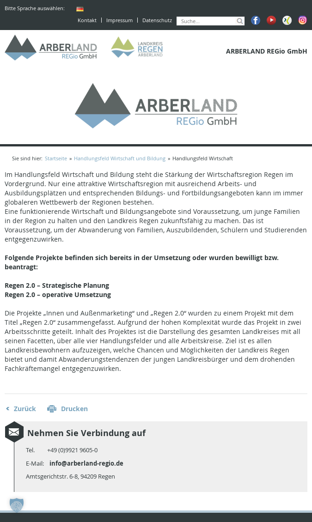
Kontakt (87, 20)
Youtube (271, 20)
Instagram (302, 20)
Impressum (119, 20)
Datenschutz (157, 20)
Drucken (74, 408)
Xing (287, 20)
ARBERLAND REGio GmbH (51, 48)
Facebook (255, 20)
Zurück (25, 408)
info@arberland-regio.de (86, 463)
